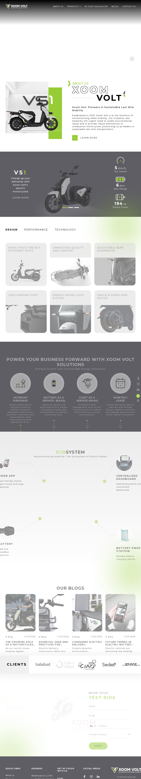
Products (72, 6)
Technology (65, 229)
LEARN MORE (88, 138)
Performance (36, 229)
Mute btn (132, 59)
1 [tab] (64, 207)
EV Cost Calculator (96, 6)
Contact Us (129, 6)
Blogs (115, 6)
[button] (80, 6)
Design (11, 229)
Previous (32, 664)
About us (10, 775)
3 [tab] (76, 207)
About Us (58, 6)
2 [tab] (70, 207)
